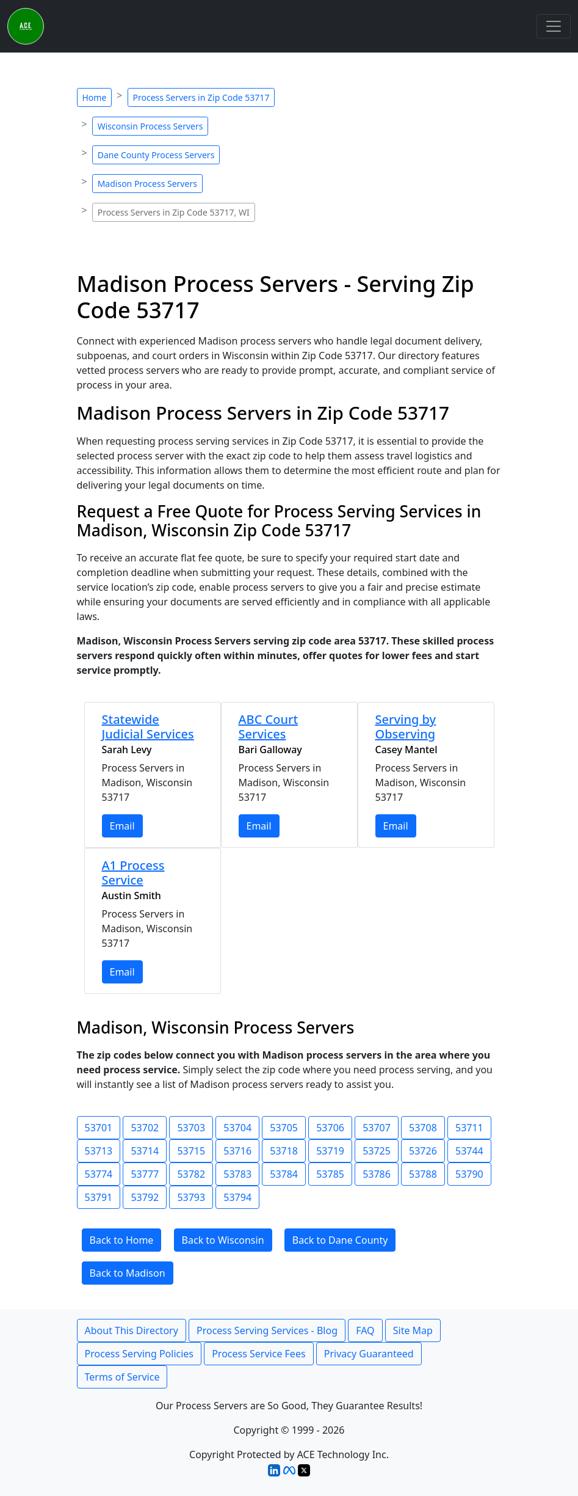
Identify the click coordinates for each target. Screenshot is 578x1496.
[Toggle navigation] (553, 26)
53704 (237, 1127)
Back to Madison (127, 1273)
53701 (99, 1127)
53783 (237, 1174)
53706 (330, 1127)
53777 (145, 1174)
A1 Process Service (133, 872)
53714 (145, 1151)
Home (94, 97)
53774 (99, 1174)
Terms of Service (122, 1377)
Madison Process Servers (147, 183)
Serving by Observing (405, 726)
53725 (377, 1151)
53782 (191, 1174)
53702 (145, 1127)
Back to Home (122, 1240)
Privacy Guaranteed (369, 1353)
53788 (423, 1174)
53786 (377, 1174)
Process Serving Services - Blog (267, 1330)
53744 (469, 1151)
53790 (469, 1174)
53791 (99, 1197)
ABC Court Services (268, 726)
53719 (330, 1151)
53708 (423, 1127)
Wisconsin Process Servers (150, 126)
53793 (191, 1197)
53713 (99, 1151)
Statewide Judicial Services (148, 726)
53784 (284, 1174)
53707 (377, 1127)
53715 (191, 1151)
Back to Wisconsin (223, 1240)
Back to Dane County (340, 1240)
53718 (284, 1151)
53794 (237, 1197)
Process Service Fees (258, 1353)
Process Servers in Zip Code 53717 (201, 97)
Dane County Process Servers (156, 155)
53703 (191, 1127)
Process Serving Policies (139, 1353)
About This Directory (131, 1330)
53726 (423, 1151)
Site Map (413, 1330)
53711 (469, 1127)
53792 (145, 1197)
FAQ (365, 1330)
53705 (284, 1127)
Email (122, 826)
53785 (330, 1174)
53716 (237, 1151)
